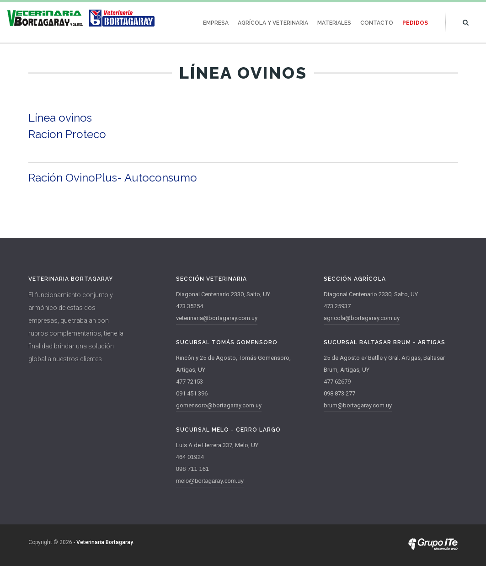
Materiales (334, 23)
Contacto (376, 23)
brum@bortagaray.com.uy (358, 405)
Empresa (216, 23)
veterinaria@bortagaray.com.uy (216, 318)
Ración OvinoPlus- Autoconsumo (112, 177)
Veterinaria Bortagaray (104, 542)
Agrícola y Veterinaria (273, 23)
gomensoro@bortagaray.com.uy (219, 405)
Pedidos (415, 23)
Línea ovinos (60, 117)
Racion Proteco (67, 134)
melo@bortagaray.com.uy (210, 480)
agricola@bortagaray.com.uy (362, 318)
